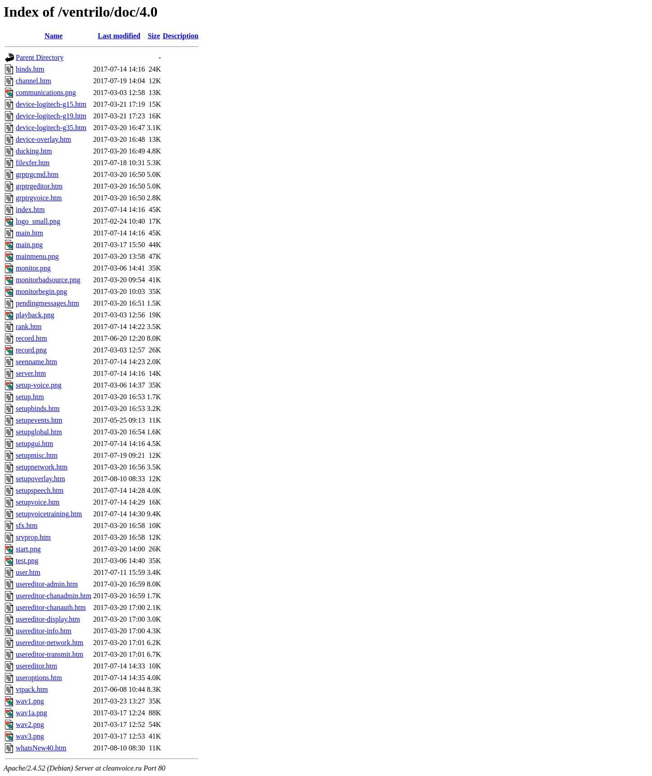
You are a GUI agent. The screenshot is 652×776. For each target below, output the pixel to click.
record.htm (31, 338)
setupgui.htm (34, 443)
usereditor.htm (36, 666)
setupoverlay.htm (40, 479)
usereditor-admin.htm (47, 584)
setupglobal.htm (39, 432)
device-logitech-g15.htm (51, 104)
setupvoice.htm (37, 502)
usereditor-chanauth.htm (51, 607)
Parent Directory (39, 57)
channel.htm (33, 81)
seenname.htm (36, 361)
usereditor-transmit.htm (49, 654)
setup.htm (30, 397)
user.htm (28, 572)
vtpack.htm (32, 689)
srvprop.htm (33, 537)
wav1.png (30, 701)
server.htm (31, 373)
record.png (31, 350)
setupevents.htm (39, 420)
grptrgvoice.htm (39, 198)
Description (180, 36)
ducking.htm (34, 151)
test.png (27, 560)
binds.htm (30, 69)
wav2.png (30, 724)
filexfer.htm (32, 163)
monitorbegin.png (41, 291)
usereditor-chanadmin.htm (53, 596)
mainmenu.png (37, 256)
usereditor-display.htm (48, 619)
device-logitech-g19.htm (51, 116)
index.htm (30, 209)
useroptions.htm (39, 677)
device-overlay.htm (43, 139)
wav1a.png (31, 713)
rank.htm (28, 326)
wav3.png (30, 736)
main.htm (29, 233)
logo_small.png (38, 221)
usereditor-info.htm (44, 631)
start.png (28, 549)
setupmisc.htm (37, 455)
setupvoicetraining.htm (49, 514)
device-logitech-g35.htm (51, 127)
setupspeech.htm (39, 490)
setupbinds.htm (37, 408)
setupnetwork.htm (41, 467)
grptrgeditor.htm (39, 186)
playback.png (35, 315)
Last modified (119, 36)
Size (154, 36)
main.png (29, 244)
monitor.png (33, 268)
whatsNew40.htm (41, 748)
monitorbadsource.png (48, 280)
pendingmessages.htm (47, 303)
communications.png (46, 92)
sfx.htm (26, 525)
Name (54, 36)
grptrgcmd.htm (37, 174)
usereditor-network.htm (49, 642)
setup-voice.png (39, 385)
